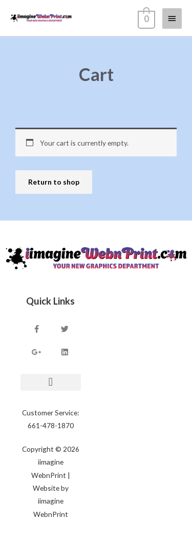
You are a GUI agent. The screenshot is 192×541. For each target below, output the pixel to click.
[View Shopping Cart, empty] (145, 18)
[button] (50, 382)
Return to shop (53, 181)
